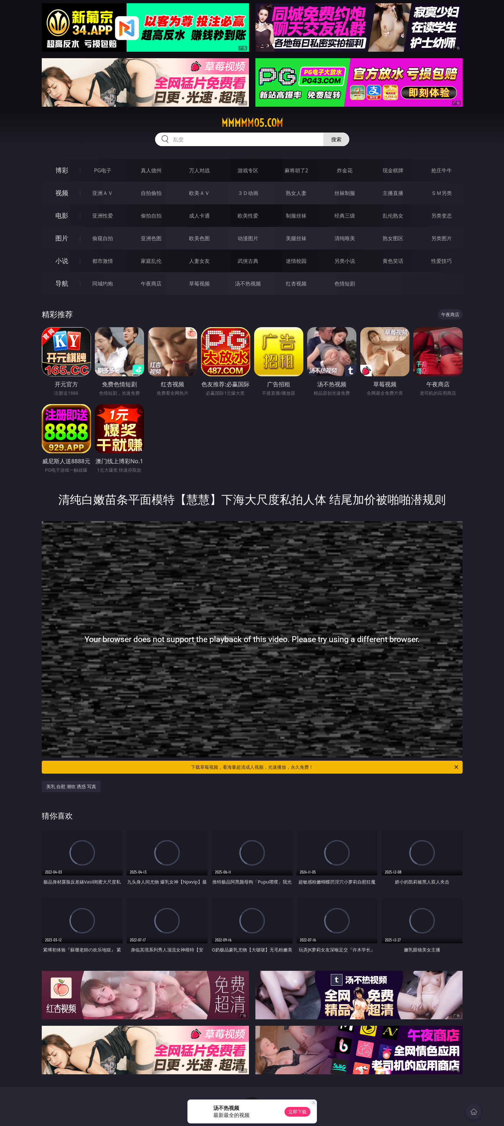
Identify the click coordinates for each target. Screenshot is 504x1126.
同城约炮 (102, 283)
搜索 (336, 139)
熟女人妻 (296, 193)
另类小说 (344, 260)
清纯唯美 (344, 238)
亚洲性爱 (102, 215)
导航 (61, 283)
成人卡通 (199, 215)
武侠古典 (248, 260)
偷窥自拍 (102, 238)
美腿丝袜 (296, 238)
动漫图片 (248, 238)
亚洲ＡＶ (102, 193)
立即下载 (297, 1112)
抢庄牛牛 (441, 170)
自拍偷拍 (151, 193)
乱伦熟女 (393, 215)
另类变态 (441, 215)
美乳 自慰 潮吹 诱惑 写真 (71, 786)
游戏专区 (248, 170)
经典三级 (344, 215)
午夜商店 (151, 283)
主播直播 (393, 193)
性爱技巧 (441, 260)
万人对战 (199, 170)
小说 (61, 260)
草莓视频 (199, 283)
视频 (61, 192)
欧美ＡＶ (199, 193)
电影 (61, 215)
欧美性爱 (248, 215)
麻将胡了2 (296, 170)
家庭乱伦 (151, 260)
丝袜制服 (344, 193)
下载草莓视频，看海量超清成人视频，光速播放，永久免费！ (325, 767)
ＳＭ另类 (441, 193)
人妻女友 (199, 260)
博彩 (61, 170)
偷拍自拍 (151, 215)
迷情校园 (296, 260)
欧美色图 (199, 238)
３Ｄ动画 (248, 193)
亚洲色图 (151, 238)
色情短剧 (344, 283)
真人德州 (151, 170)
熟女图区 (393, 238)
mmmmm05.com (252, 122)
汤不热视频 (248, 283)
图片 (61, 238)
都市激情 (102, 260)
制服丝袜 (296, 215)
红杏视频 (296, 283)
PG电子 (102, 170)
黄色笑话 (393, 260)
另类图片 (441, 238)
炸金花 (345, 170)
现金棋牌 (393, 170)
